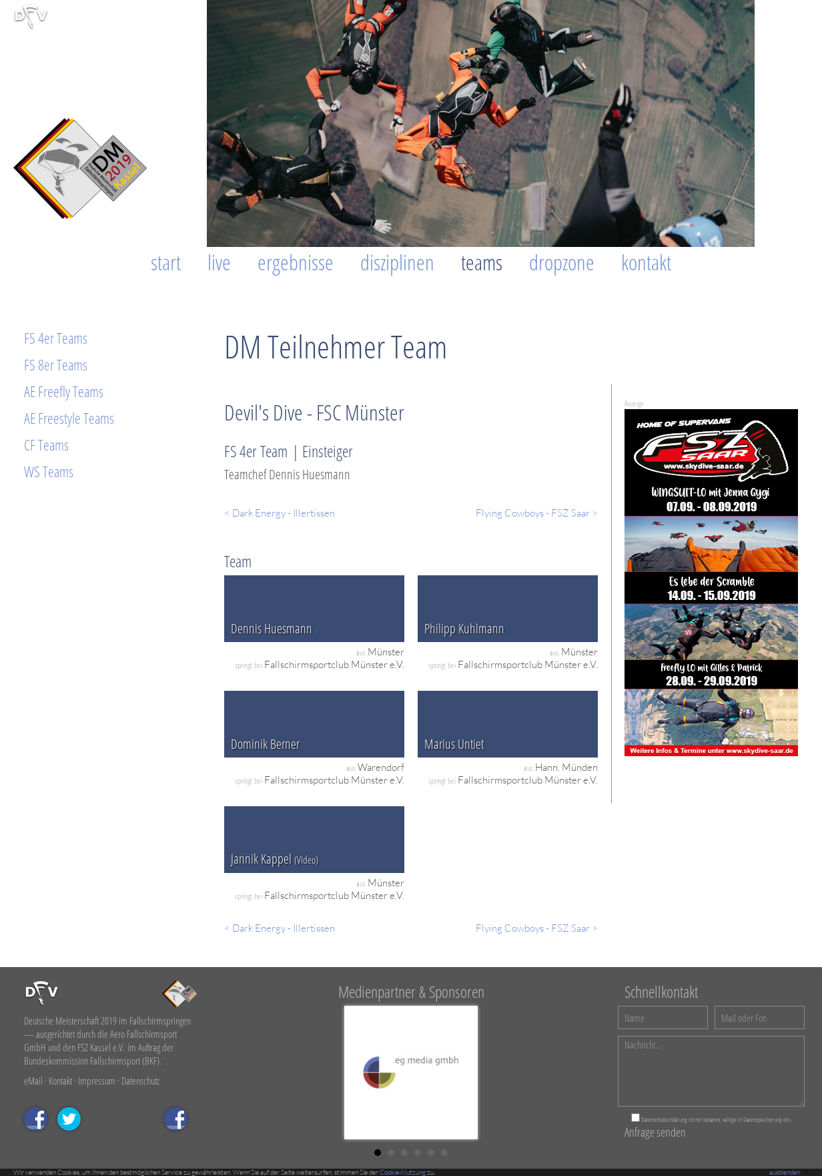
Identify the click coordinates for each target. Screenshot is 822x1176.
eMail (33, 1080)
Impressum (96, 1080)
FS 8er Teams (55, 364)
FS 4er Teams (55, 338)
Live (219, 262)
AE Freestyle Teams (69, 418)
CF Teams (46, 444)
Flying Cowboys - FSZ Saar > (537, 513)
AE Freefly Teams (63, 391)
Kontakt (646, 262)
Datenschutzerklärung (664, 1119)
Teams (481, 262)
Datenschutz (140, 1080)
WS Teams (48, 471)
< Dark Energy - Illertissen (279, 513)
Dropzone (561, 262)
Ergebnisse (296, 262)
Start (166, 262)
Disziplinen (397, 262)
